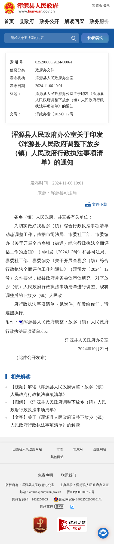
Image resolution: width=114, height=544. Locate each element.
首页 (9, 21)
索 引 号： (18, 62)
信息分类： (19, 70)
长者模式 (95, 38)
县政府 (26, 21)
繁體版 (97, 5)
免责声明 (45, 475)
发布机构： (19, 78)
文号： (15, 114)
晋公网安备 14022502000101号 (77, 499)
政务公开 (49, 21)
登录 (106, 5)
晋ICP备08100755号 (81, 492)
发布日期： (19, 86)
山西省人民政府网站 (27, 449)
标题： (15, 94)
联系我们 (68, 475)
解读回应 (74, 21)
